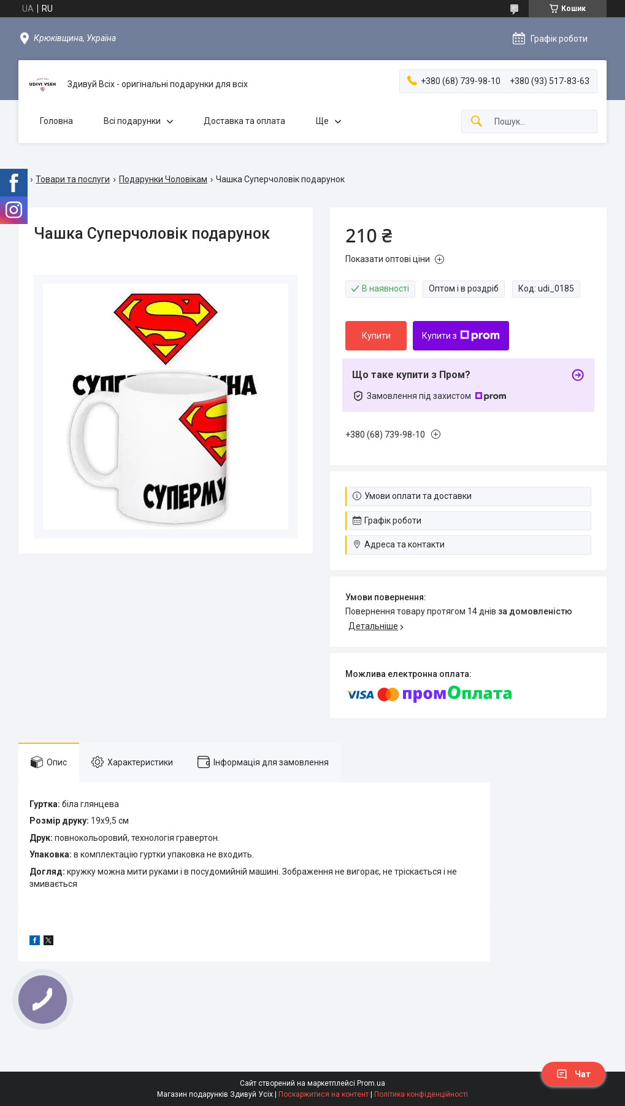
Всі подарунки (132, 121)
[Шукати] (476, 121)
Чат (573, 1074)
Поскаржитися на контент (323, 1094)
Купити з (461, 335)
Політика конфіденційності (421, 1094)
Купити (376, 336)
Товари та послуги (73, 179)
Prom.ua (371, 1083)
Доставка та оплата (244, 121)
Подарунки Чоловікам (163, 179)
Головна (56, 121)
